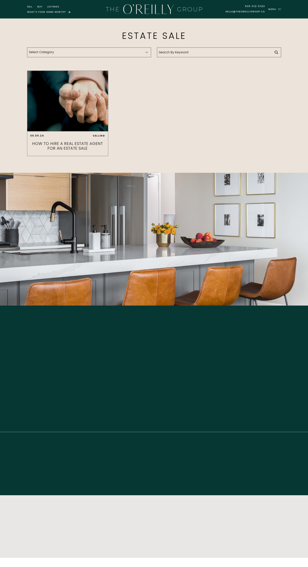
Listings (53, 7)
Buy (40, 7)
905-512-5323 (255, 6)
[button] (274, 9)
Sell (30, 7)
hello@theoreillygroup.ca (245, 12)
